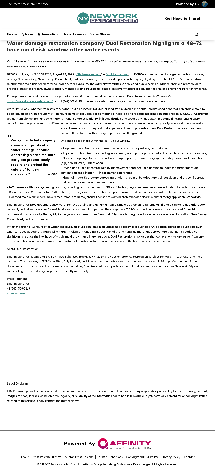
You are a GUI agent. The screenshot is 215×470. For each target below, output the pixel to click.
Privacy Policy (171, 457)
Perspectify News (20, 34)
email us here (16, 293)
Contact (189, 457)
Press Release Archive (46, 457)
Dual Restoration (117, 74)
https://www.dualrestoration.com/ (30, 101)
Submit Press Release (79, 457)
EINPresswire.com (88, 74)
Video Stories (100, 34)
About (24, 457)
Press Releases (74, 34)
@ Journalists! (48, 34)
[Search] (196, 34)
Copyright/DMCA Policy (142, 457)
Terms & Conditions (110, 457)
